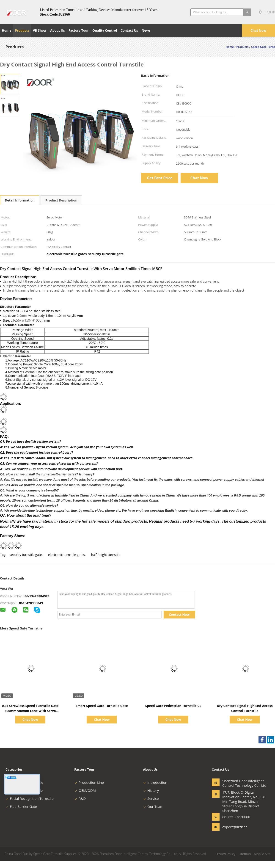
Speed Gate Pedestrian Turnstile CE (173, 706)
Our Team (153, 806)
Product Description (61, 200)
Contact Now (179, 614)
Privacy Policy (225, 854)
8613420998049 (31, 603)
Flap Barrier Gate (21, 806)
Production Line (89, 782)
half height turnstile (105, 554)
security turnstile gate (25, 554)
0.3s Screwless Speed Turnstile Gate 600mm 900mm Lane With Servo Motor (30, 711)
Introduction (155, 782)
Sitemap (245, 854)
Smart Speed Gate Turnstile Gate (102, 706)
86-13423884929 (37, 596)
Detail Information (20, 200)
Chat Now (258, 30)
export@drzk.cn (235, 827)
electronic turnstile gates (66, 554)
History (151, 790)
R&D (80, 798)
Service (151, 798)
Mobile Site (262, 854)
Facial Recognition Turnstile (30, 798)
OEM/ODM (85, 790)
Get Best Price (159, 177)
